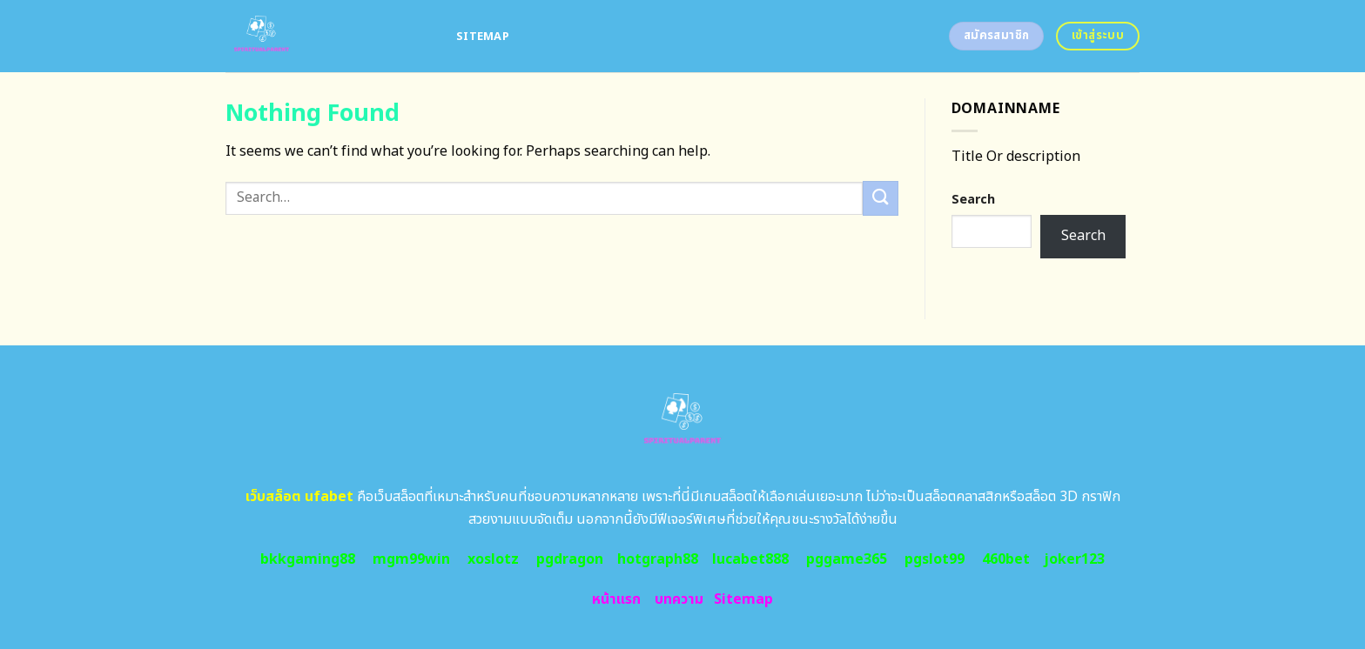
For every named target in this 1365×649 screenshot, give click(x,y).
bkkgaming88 (307, 559)
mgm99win (411, 559)
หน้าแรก (616, 599)
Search (973, 200)
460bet (1006, 559)
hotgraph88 (657, 559)
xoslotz (493, 559)
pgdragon (569, 559)
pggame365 (846, 559)
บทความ (679, 599)
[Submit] (880, 198)
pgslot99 (934, 559)
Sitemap (482, 36)
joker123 (1074, 559)
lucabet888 (750, 559)
